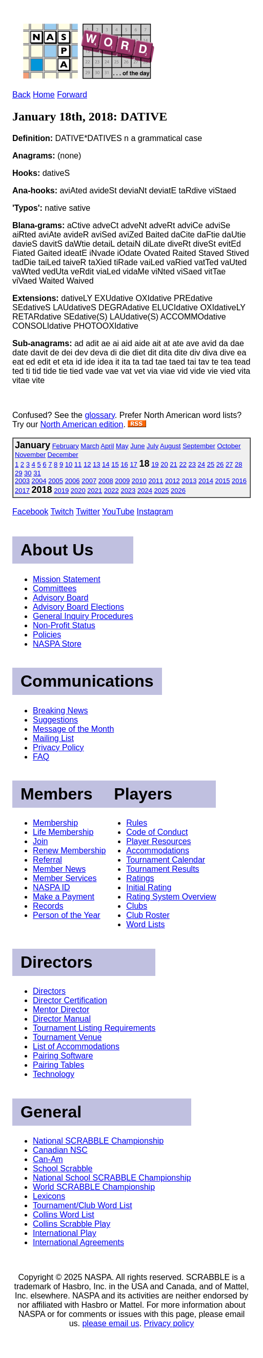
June (137, 446)
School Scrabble (63, 1168)
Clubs (136, 906)
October (228, 446)
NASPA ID (51, 887)
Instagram (155, 511)
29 (18, 473)
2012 (172, 481)
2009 (122, 481)
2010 (139, 481)
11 (78, 464)
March (89, 446)
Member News (59, 869)
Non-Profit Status (64, 625)
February (65, 446)
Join (40, 841)
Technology (53, 1074)
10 (68, 464)
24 (201, 464)
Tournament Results (162, 869)
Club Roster (147, 915)
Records (48, 906)
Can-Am (48, 1159)
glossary (99, 415)
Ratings (140, 878)
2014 (205, 481)
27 (229, 464)
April (107, 446)
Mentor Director (61, 1009)
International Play (64, 1233)
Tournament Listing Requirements (94, 1028)
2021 (94, 490)
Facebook (30, 511)
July (152, 446)
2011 (155, 481)
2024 (144, 490)
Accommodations (157, 850)
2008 (105, 481)
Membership (55, 822)
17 (133, 464)
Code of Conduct (157, 832)
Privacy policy (169, 1323)
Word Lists (145, 924)
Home (44, 94)
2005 (55, 481)
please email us (110, 1323)
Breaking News (60, 710)
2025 (161, 490)
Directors (49, 991)
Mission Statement (66, 579)
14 (105, 464)
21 (173, 464)
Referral (47, 859)
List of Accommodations (76, 1046)
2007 (89, 481)
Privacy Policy (58, 747)
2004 (39, 481)
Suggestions (55, 719)
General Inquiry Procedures (83, 616)
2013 (188, 481)
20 (164, 464)
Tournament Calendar (165, 859)
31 (37, 473)
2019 (61, 490)
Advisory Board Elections (78, 607)
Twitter (88, 511)
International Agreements (78, 1242)
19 (154, 464)
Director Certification (70, 1000)
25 (210, 464)
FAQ (41, 756)
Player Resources (158, 841)
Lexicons (49, 1196)
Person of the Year (66, 915)
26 (220, 464)
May (122, 446)
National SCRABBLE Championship (98, 1140)
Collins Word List (63, 1214)
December (63, 454)
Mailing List (53, 738)
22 (182, 464)
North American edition (82, 424)
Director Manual (62, 1018)
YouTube (118, 511)
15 (114, 464)
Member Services (64, 878)
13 (96, 464)
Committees (54, 588)
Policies (47, 634)
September (199, 446)
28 (238, 464)
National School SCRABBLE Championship (112, 1177)
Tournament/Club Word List (82, 1205)
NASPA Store (57, 644)
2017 (22, 490)
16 (124, 464)
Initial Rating (148, 887)
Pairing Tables (58, 1065)
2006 (72, 481)
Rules (136, 822)
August (170, 446)
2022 (111, 490)
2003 (22, 481)
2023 (127, 490)
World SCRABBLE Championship (94, 1187)
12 (87, 464)
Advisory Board (61, 597)
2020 (78, 490)
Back (21, 94)
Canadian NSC (60, 1150)
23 (192, 464)
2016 (239, 481)
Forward (72, 94)
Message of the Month (73, 729)
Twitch (61, 511)
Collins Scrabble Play (71, 1224)
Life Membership (63, 832)
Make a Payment (63, 896)
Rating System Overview (171, 896)
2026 (178, 490)
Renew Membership (69, 850)
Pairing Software (63, 1055)
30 (27, 473)
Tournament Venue (67, 1037)
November (30, 454)
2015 (222, 481)
